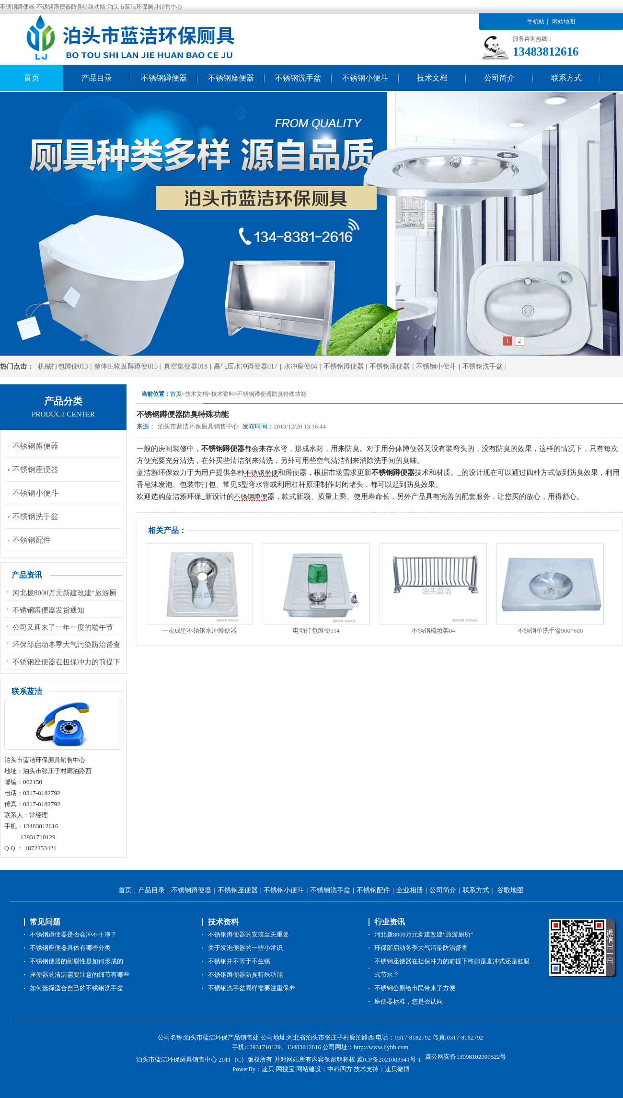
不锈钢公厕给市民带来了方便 (414, 988)
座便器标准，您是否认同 (408, 1001)
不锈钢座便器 (231, 78)
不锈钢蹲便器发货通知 (48, 610)
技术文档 (432, 78)
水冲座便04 (300, 366)
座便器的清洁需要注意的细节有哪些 (79, 974)
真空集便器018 (186, 366)
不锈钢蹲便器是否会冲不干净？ (73, 934)
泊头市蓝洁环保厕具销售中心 (198, 426)
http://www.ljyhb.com (381, 1047)
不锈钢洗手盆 (298, 78)
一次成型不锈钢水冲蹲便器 (199, 630)
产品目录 (96, 78)
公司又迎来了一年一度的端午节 (62, 627)
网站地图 (563, 21)
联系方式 (566, 78)
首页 (31, 78)
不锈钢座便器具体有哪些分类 (70, 947)
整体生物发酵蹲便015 (126, 366)
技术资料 (222, 394)
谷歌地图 (510, 890)
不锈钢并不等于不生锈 (239, 961)
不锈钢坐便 (261, 472)
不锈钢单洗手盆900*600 (550, 630)
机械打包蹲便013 (63, 366)
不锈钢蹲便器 (164, 78)
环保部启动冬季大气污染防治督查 (66, 644)
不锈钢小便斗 (365, 78)
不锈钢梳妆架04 (433, 630)
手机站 (535, 21)
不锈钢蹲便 (250, 496)
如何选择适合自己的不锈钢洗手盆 (76, 988)
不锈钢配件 (31, 540)
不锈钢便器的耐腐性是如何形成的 (76, 961)
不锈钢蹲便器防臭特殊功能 (271, 394)
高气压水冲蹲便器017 (245, 366)
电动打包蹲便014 (316, 630)
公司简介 (499, 78)
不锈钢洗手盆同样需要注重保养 (251, 988)
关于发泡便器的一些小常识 (245, 947)
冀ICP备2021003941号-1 (390, 1059)
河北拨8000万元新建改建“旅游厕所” (423, 934)
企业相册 (409, 890)
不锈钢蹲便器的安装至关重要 (248, 934)
